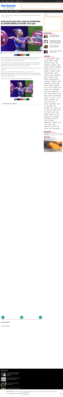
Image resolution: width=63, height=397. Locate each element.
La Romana (46, 97)
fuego (51, 87)
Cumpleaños (46, 71)
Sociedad (49, 124)
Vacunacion (46, 128)
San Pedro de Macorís (47, 118)
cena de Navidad (47, 68)
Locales (6, 11)
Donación (55, 77)
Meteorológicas (52, 99)
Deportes (11, 11)
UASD (58, 126)
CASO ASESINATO (58, 66)
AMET (57, 62)
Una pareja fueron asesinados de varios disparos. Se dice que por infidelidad (13, 374)
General (50, 89)
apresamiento (53, 64)
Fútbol (60, 87)
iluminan (45, 95)
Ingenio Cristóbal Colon (57, 95)
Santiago (45, 120)
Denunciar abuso (26, 371)
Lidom (53, 97)
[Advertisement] (22, 360)
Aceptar (25, 393)
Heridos (45, 93)
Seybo (59, 122)
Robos (58, 114)
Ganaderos (46, 89)
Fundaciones (56, 87)
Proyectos (53, 112)
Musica (53, 101)
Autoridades (46, 66)
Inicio (3, 11)
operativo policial (49, 105)
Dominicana (51, 77)
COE (58, 68)
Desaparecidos (46, 75)
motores (45, 101)
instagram (18, 1)
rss (21, 1)
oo (44, 105)
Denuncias (58, 71)
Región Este (46, 114)
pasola (55, 105)
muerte (49, 101)
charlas (52, 68)
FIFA (45, 87)
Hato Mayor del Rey (55, 91)
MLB (57, 99)
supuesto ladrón (47, 126)
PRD (45, 112)
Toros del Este (53, 126)
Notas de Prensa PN (52, 103)
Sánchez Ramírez (55, 118)
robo (55, 114)
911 (45, 58)
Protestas (48, 112)
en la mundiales (46, 81)
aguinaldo (53, 62)
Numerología (16, 11)
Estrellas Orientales (47, 83)
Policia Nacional (49, 110)
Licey (50, 97)
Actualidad (56, 60)
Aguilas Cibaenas (47, 62)
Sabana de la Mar (47, 116)
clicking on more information (15, 393)
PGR (59, 107)
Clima (56, 68)
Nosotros (7, 1)
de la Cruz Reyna (52, 71)
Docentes (45, 77)
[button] (15, 55)
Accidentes (46, 60)
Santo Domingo (51, 120)
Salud (52, 116)
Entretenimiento (53, 81)
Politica (59, 110)
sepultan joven (54, 122)
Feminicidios (51, 85)
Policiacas (54, 110)
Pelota (52, 107)
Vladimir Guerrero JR (56, 128)
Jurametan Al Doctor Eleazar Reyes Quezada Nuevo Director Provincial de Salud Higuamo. (55, 41)
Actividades (51, 60)
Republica (51, 114)
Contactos (12, 1)
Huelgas (59, 93)
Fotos (48, 87)
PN (44, 110)
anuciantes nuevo (47, 64)
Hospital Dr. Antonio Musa (52, 93)
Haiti (45, 91)
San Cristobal (57, 116)
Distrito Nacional (57, 75)
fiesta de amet (56, 85)
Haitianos (48, 91)
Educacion (46, 79)
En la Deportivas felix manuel (54, 79)
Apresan (58, 64)
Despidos (51, 75)
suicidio (54, 124)
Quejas (57, 112)
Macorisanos (46, 99)
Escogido (59, 81)
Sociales (45, 124)
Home (3, 1)
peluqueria (56, 107)
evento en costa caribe (55, 83)
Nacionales (46, 103)
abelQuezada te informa (51, 58)
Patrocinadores (46, 107)
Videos (50, 128)
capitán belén (52, 66)
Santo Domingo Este (47, 122)
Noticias (58, 103)
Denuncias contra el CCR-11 (48, 73)
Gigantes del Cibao (56, 89)
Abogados (57, 58)
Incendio (50, 95)
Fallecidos (45, 85)
